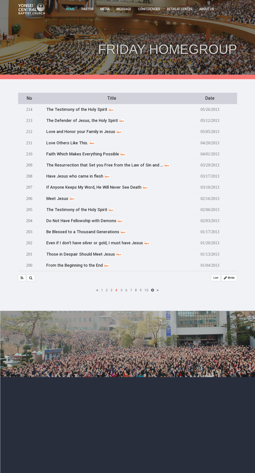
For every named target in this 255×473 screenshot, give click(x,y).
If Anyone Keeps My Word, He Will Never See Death (97, 187)
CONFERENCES (149, 9)
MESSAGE (124, 9)
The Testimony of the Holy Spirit (80, 109)
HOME (70, 9)
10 (146, 290)
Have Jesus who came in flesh (78, 176)
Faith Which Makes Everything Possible (86, 154)
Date (210, 98)
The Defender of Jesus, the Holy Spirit (85, 121)
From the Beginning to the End (77, 265)
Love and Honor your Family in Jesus (84, 132)
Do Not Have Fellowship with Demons (84, 221)
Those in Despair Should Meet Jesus (84, 254)
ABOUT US (206, 9)
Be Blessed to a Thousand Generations (86, 232)
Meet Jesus (60, 199)
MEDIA (105, 9)
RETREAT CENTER (179, 9)
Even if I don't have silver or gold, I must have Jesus (98, 243)
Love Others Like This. (70, 143)
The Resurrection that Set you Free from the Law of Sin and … (108, 165)
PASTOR (88, 9)
